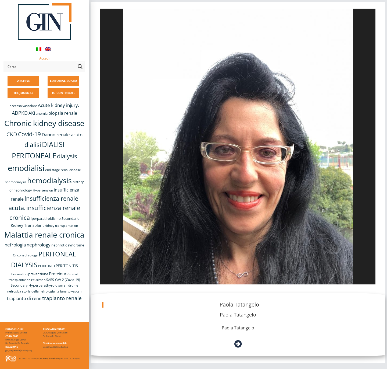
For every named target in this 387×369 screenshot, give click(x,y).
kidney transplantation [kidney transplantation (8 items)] (61, 226)
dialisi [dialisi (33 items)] (32, 144)
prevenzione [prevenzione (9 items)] (38, 273)
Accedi (44, 58)
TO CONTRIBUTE (63, 93)
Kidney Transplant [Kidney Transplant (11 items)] (27, 225)
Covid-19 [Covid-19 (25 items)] (29, 134)
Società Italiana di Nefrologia (47, 358)
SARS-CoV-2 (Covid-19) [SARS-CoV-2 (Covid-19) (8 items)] (63, 280)
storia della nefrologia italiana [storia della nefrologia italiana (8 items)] (44, 291)
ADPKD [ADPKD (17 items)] (20, 113)
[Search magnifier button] (80, 66)
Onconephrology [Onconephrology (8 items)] (25, 255)
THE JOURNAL (23, 93)
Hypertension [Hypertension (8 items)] (43, 190)
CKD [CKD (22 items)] (11, 134)
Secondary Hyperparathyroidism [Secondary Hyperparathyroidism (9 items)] (37, 285)
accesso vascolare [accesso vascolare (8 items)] (23, 106)
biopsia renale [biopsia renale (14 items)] (62, 113)
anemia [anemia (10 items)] (42, 113)
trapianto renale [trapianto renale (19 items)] (62, 298)
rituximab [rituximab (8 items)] (38, 280)
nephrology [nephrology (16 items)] (39, 245)
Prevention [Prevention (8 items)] (19, 274)
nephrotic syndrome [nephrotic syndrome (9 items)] (67, 245)
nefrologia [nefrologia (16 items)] (15, 245)
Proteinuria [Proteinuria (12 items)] (59, 273)
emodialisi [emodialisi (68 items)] (26, 168)
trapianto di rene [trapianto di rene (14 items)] (24, 298)
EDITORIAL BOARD (63, 81)
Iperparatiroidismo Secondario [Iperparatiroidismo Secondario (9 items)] (55, 218)
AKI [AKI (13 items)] (31, 113)
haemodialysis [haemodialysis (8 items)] (15, 182)
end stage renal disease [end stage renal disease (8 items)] (63, 170)
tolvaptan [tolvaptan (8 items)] (74, 291)
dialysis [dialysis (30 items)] (67, 156)
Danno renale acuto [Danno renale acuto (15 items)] (62, 134)
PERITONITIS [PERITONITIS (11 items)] (67, 265)
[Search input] (41, 66)
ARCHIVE (23, 81)
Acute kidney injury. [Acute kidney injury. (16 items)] (58, 105)
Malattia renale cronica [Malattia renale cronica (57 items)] (44, 234)
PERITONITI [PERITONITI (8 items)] (46, 266)
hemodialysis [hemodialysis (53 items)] (49, 180)
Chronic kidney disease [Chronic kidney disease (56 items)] (44, 123)
